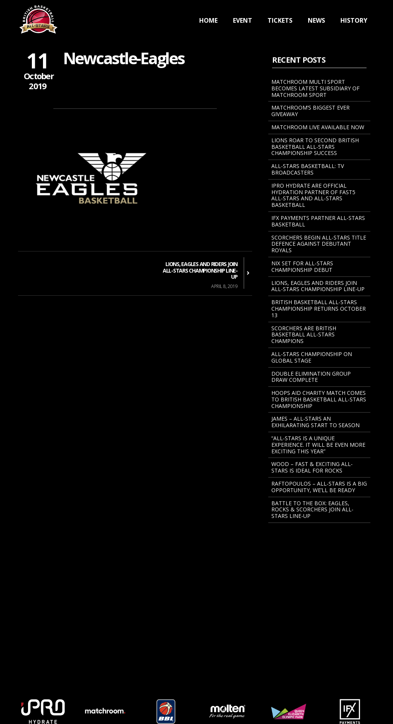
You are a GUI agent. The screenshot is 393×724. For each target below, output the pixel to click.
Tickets (280, 20)
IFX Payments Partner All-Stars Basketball (318, 221)
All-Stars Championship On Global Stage (311, 357)
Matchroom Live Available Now (317, 127)
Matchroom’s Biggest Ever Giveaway (310, 111)
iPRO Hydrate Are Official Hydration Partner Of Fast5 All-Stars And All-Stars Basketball (313, 195)
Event (242, 20)
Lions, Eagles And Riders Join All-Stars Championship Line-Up (318, 286)
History (353, 20)
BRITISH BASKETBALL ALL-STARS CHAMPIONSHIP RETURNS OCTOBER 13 (318, 308)
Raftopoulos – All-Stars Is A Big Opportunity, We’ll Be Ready (319, 487)
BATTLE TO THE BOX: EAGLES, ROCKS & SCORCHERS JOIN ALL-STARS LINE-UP (312, 509)
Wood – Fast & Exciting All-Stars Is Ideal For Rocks (312, 467)
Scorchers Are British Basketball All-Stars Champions (303, 335)
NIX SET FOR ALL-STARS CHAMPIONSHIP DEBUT (302, 266)
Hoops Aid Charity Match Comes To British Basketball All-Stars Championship (318, 399)
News (316, 20)
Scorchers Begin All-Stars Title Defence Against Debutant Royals (318, 244)
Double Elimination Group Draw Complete (311, 377)
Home (208, 20)
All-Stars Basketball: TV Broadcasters (307, 169)
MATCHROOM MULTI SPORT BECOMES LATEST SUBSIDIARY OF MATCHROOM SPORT (315, 88)
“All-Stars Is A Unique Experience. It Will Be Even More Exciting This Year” (318, 444)
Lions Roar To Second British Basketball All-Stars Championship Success (315, 146)
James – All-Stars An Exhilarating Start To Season (315, 422)
